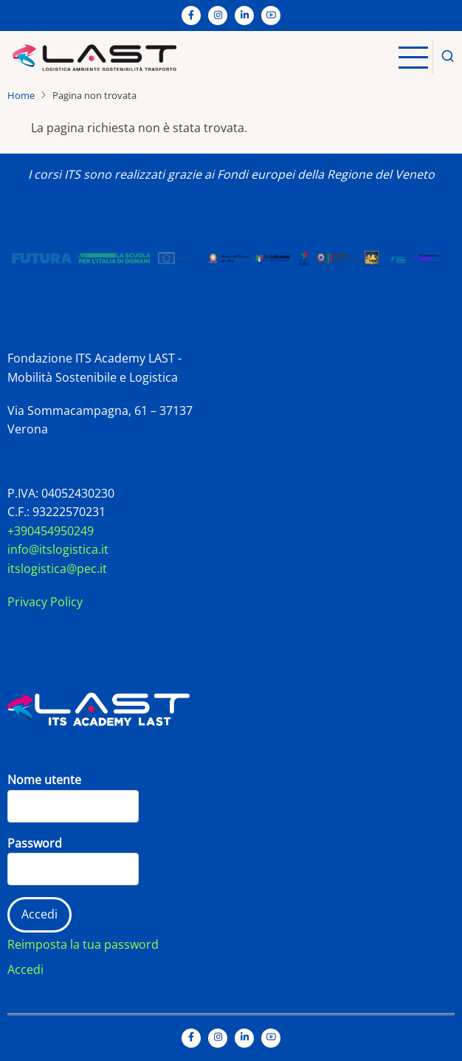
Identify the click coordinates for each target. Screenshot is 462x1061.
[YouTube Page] (271, 15)
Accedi (25, 969)
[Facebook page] (191, 15)
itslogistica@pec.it (57, 568)
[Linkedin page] (244, 15)
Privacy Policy (45, 602)
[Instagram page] (218, 15)
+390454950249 (50, 531)
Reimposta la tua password (83, 944)
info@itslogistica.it (57, 549)
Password (34, 843)
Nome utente (44, 780)
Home (21, 95)
